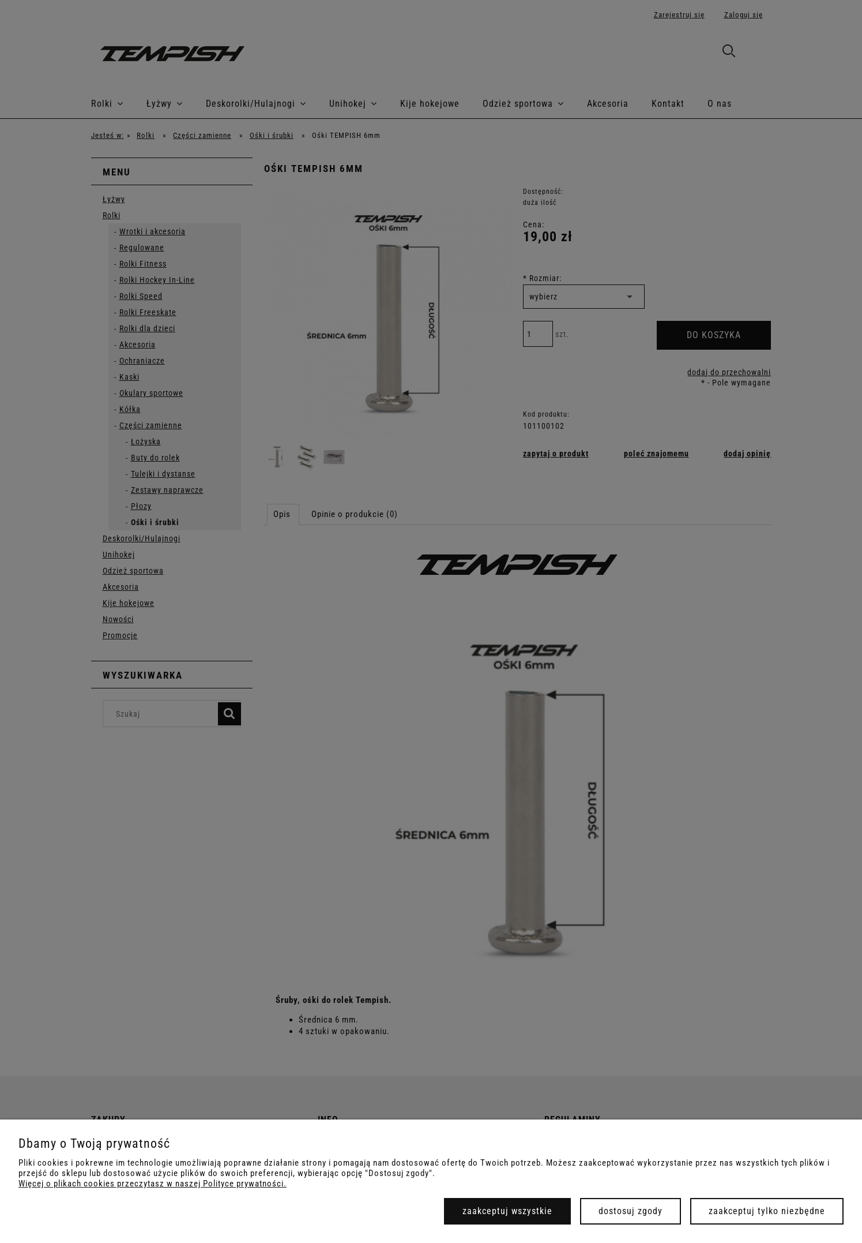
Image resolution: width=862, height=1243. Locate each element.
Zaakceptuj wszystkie (507, 1210)
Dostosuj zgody (630, 1210)
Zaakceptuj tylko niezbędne (767, 1210)
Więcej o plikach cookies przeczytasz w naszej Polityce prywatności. (152, 1183)
